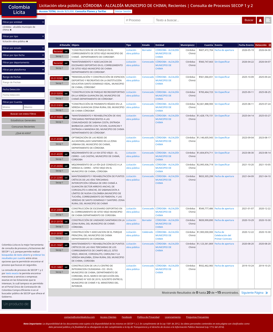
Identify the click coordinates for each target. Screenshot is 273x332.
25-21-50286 (57, 117)
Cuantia (208, 45)
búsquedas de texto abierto (16, 254)
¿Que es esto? (23, 133)
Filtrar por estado (12, 47)
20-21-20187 (57, 233)
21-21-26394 (57, 166)
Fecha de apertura (224, 50)
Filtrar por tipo (10, 36)
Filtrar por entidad (12, 22)
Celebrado (147, 232)
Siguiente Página (255, 293)
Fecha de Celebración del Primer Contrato (223, 235)
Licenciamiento (173, 317)
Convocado (148, 61)
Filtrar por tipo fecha (14, 55)
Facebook (127, 317)
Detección (261, 45)
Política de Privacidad (148, 317)
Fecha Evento (246, 45)
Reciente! (58, 51)
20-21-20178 (57, 221)
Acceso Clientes (108, 317)
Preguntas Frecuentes (197, 317)
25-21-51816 (57, 105)
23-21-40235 (57, 154)
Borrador (147, 50)
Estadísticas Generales (23, 120)
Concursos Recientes (23, 126)
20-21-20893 (57, 209)
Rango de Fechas (12, 76)
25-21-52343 (57, 78)
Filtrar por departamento (16, 62)
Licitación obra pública (132, 51)
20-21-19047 (57, 245)
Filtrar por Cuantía (12, 102)
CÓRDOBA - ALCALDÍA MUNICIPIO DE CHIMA (167, 53)
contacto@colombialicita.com (79, 317)
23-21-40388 (57, 139)
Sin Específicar (222, 61)
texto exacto (12, 273)
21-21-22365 (57, 177)
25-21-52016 (57, 93)
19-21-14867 (57, 267)
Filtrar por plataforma (14, 69)
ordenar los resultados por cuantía (23, 256)
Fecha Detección (11, 89)
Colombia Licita (19, 9)
